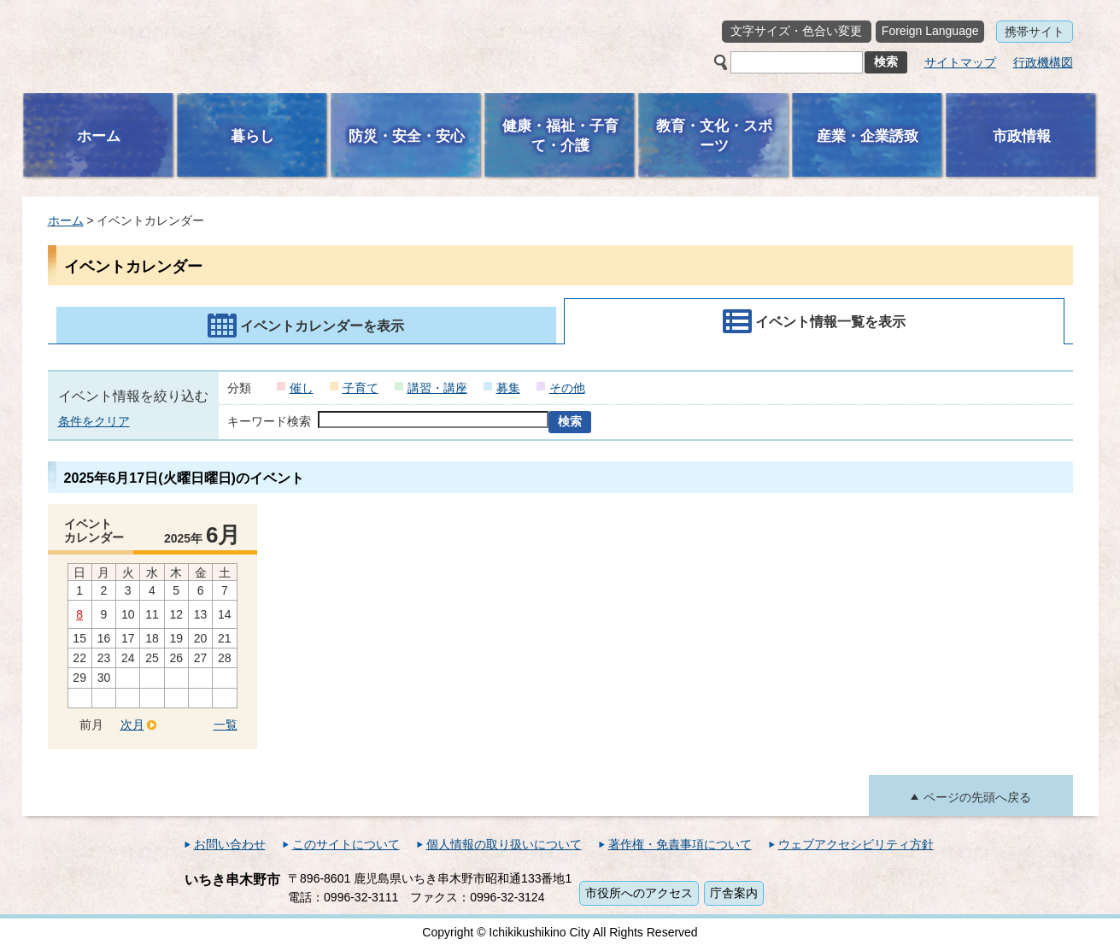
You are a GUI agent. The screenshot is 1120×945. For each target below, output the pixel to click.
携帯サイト (1034, 31)
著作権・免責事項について (680, 844)
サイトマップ (960, 62)
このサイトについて (346, 844)
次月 (132, 724)
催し (302, 388)
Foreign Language (930, 31)
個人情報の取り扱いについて (504, 844)
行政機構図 (1043, 62)
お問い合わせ (230, 844)
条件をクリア (94, 421)
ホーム (66, 220)
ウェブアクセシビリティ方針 (856, 844)
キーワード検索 (269, 421)
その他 (567, 388)
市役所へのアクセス (639, 893)
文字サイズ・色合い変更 (796, 31)
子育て (360, 388)
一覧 (225, 724)
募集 (508, 388)
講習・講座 (437, 388)
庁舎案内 (734, 893)
